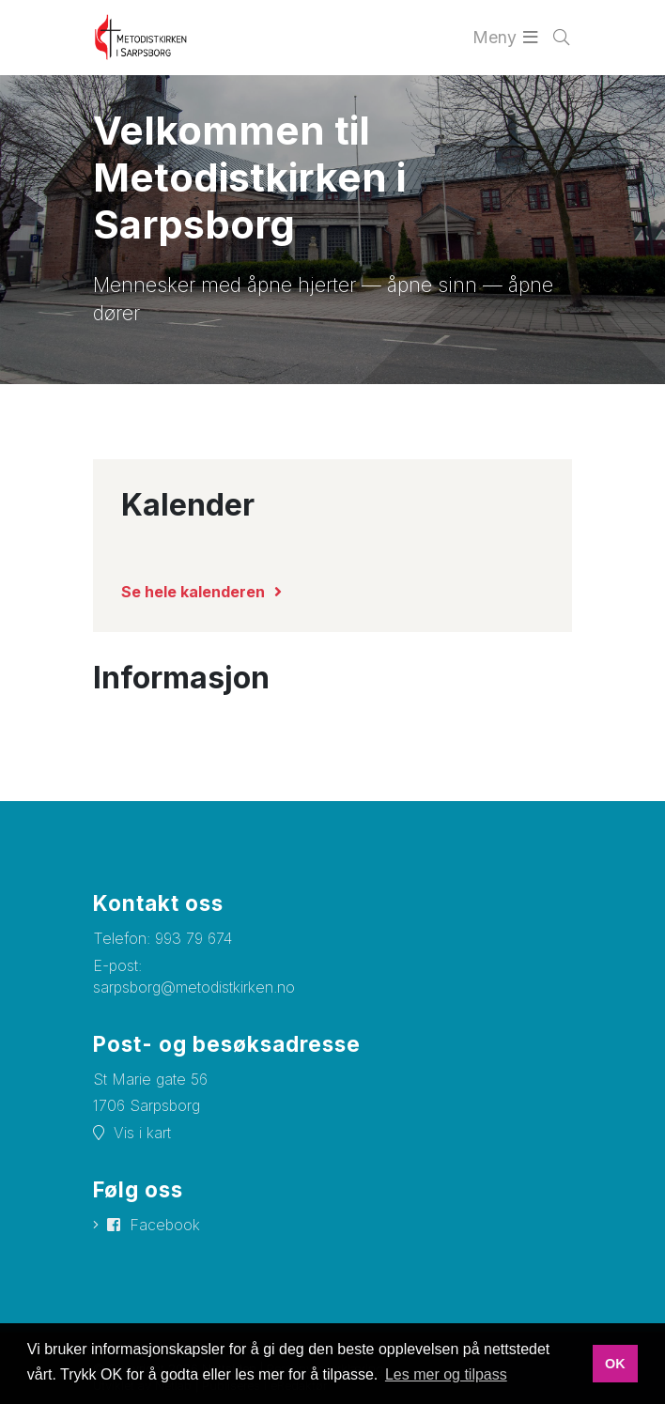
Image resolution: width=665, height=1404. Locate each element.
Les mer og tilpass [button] (446, 1374)
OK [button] (615, 1363)
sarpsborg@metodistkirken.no (194, 987)
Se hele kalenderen (193, 591)
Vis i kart (142, 1132)
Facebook (165, 1224)
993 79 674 (193, 938)
